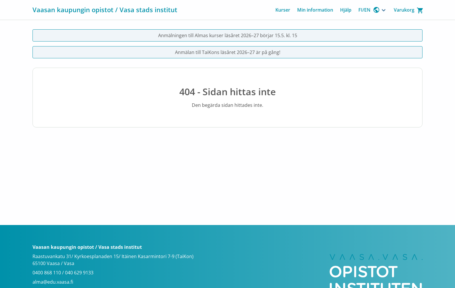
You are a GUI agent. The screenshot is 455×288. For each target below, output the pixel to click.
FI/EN (369, 9)
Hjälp (345, 10)
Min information (315, 10)
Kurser (282, 10)
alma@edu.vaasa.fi (52, 282)
